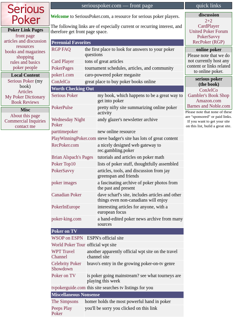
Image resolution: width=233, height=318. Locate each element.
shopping (25, 56)
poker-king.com (66, 218)
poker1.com (62, 74)
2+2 (208, 20)
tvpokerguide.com (68, 287)
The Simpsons (64, 301)
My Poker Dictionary (25, 96)
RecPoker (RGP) (208, 41)
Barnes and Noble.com (208, 105)
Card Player (62, 61)
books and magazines (25, 51)
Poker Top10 (63, 163)
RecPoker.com (65, 145)
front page (25, 35)
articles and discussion (25, 41)
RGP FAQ (61, 49)
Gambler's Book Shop (208, 95)
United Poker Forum (208, 31)
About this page (25, 115)
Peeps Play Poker (61, 311)
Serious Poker (21, 80)
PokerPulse (62, 107)
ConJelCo (60, 81)
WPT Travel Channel (62, 254)
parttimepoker (64, 131)
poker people (25, 67)
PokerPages (62, 68)
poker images (64, 182)
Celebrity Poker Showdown (66, 266)
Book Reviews (25, 102)
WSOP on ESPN (67, 237)
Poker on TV (63, 275)
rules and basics (25, 62)
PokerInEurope (65, 206)
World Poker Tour (68, 244)
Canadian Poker (66, 194)
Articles (25, 91)
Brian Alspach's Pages (72, 157)
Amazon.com (208, 100)
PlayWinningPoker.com (73, 138)
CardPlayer (208, 26)
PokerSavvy (62, 170)
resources (25, 46)
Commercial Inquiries (25, 120)
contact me (25, 126)
